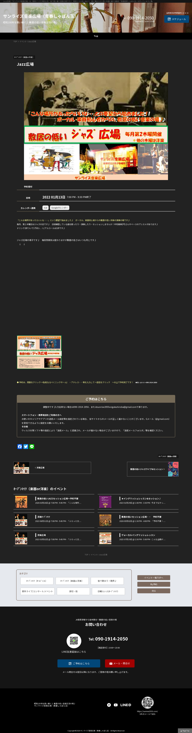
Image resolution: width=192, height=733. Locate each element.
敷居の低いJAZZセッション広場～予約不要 (57, 498)
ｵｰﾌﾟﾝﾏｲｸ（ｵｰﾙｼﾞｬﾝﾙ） (36, 580)
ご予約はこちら (81, 663)
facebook (109, 705)
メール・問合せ (121, 663)
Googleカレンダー (59, 207)
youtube (116, 705)
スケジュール (179, 19)
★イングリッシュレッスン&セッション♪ (141, 498)
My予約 (153, 584)
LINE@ (126, 705)
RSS (154, 590)
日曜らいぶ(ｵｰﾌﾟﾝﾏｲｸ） (108, 591)
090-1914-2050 (140, 18)
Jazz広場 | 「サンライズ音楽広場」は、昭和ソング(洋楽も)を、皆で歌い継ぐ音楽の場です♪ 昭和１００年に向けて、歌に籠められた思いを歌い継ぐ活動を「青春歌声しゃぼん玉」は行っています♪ (77, 1)
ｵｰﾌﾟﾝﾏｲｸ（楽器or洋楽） (72, 580)
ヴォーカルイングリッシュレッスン (138, 535)
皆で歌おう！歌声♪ (107, 580)
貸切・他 (73, 591)
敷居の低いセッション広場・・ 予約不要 (141, 516)
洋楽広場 (41, 535)
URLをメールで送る (148, 714)
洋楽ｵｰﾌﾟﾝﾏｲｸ (43, 516)
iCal (45, 207)
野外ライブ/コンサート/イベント (37, 591)
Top (96, 35)
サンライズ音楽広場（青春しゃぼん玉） (40, 16)
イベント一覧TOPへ (153, 577)
